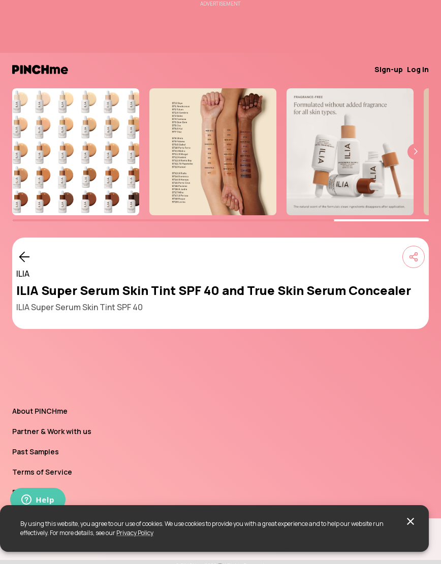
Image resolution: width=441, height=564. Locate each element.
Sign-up (388, 69)
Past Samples (35, 451)
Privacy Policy (134, 532)
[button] (415, 152)
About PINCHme (40, 411)
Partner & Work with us (51, 431)
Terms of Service (42, 472)
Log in (418, 69)
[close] (410, 521)
